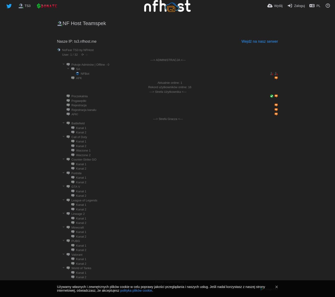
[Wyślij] (275, 6)
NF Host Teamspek (84, 23)
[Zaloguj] (296, 6)
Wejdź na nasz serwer (259, 41)
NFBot (85, 73)
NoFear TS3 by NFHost (78, 50)
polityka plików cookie (136, 290)
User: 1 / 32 (70, 54)
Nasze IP (64, 41)
